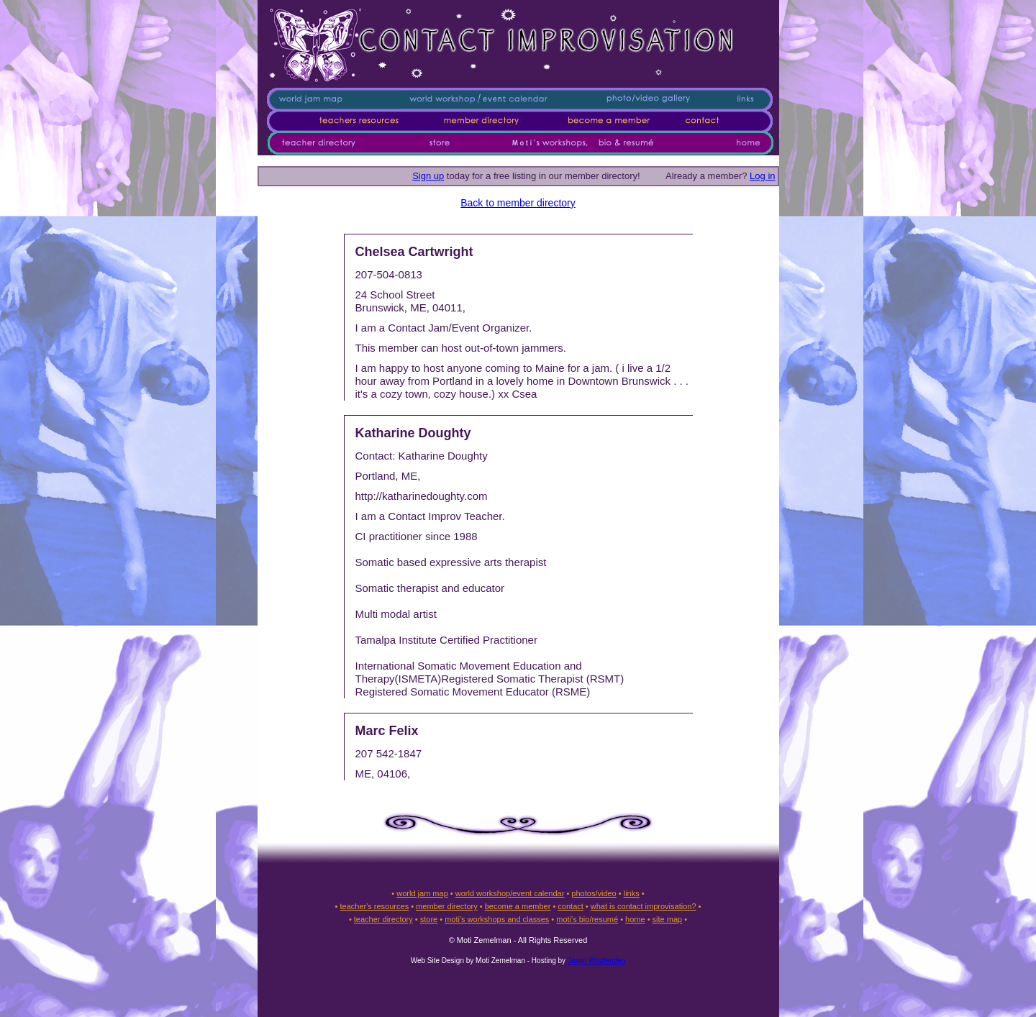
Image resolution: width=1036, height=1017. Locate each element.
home (635, 919)
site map (668, 919)
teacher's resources (374, 906)
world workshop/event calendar (510, 893)
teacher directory (383, 919)
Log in (762, 175)
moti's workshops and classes (497, 919)
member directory (447, 906)
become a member (518, 906)
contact (570, 906)
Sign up (428, 175)
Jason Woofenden (596, 960)
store (428, 919)
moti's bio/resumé (587, 919)
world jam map (422, 893)
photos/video (593, 893)
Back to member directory (518, 203)
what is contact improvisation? (643, 906)
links (632, 893)
